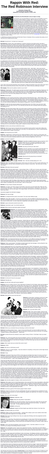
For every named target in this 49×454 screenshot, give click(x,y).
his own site (37, 33)
